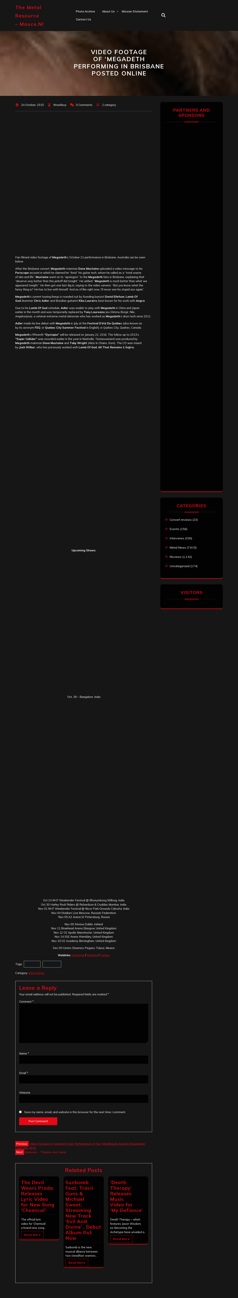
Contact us (83, 19)
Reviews (175, 557)
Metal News (36, 973)
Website (92, 955)
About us (108, 11)
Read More (32, 1235)
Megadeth (52, 964)
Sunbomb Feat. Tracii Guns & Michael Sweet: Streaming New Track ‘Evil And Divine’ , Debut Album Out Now (83, 1210)
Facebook (78, 955)
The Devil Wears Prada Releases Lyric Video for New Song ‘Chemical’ (37, 1196)
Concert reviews (181, 519)
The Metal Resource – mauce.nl (29, 15)
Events (174, 529)
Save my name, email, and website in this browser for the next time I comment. (75, 1112)
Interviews (177, 538)
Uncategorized (179, 566)
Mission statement (135, 11)
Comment (26, 1001)
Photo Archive (85, 11)
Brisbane (32, 964)
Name (24, 1053)
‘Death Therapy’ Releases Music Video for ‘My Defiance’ (126, 1196)
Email (23, 1073)
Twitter (105, 955)
